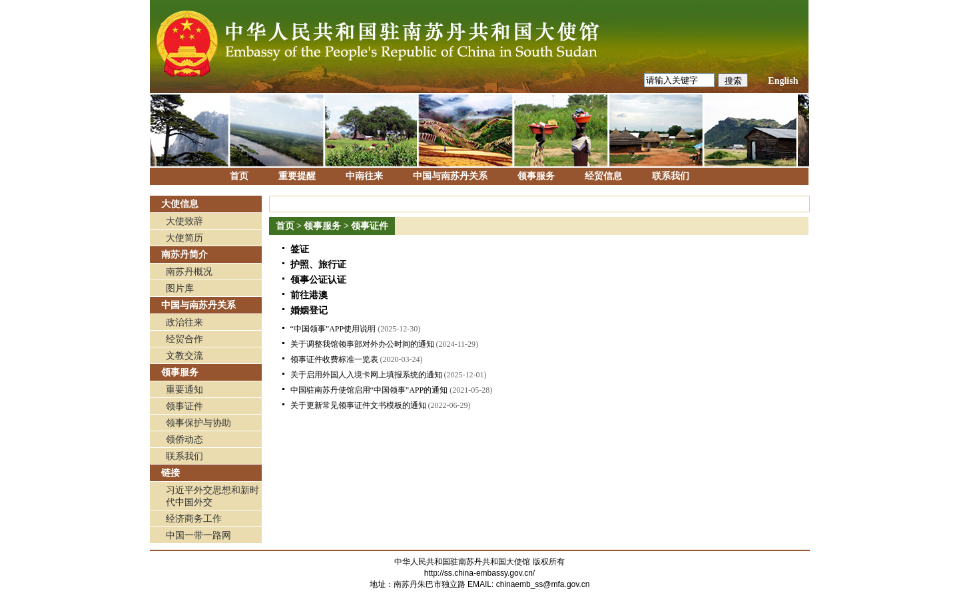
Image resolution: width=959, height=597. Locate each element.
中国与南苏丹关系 (450, 176)
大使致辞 (184, 221)
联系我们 (670, 176)
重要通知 (184, 390)
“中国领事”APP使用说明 (333, 328)
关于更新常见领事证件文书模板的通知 (358, 405)
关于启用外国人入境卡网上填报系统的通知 (366, 374)
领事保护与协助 (198, 423)
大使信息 (179, 204)
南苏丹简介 (184, 255)
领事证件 (184, 406)
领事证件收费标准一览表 (334, 359)
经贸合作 (184, 339)
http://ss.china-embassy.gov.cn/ (479, 573)
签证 (299, 249)
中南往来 (364, 176)
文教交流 (184, 356)
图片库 (180, 289)
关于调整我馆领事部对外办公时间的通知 (362, 344)
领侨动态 (184, 440)
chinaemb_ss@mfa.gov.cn (543, 584)
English (783, 81)
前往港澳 (309, 295)
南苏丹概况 (189, 272)
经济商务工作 (194, 519)
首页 (239, 176)
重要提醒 (297, 176)
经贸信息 (603, 176)
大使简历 (184, 238)
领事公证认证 (318, 280)
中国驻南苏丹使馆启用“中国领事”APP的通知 (369, 390)
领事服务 (536, 176)
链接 (170, 473)
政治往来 (184, 322)
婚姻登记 (309, 310)
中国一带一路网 (198, 535)
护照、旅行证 (318, 265)
